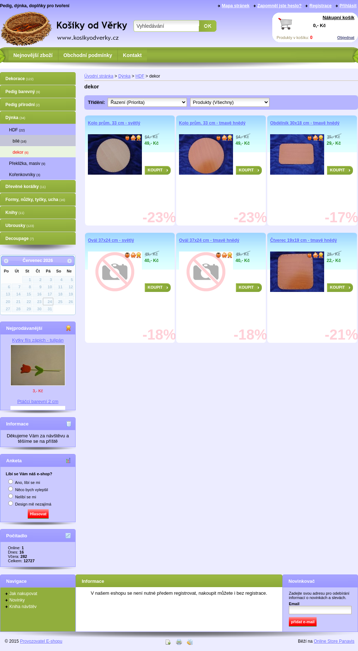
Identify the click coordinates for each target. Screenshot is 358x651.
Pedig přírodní (22, 104)
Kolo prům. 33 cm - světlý (114, 123)
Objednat (345, 37)
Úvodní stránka (98, 76)
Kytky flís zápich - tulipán (37, 340)
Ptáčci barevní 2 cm (37, 401)
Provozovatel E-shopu (41, 641)
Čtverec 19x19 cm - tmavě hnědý (303, 240)
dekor (20, 152)
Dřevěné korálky (25, 186)
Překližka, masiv (27, 163)
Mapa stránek (236, 5)
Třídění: (98, 102)
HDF (17, 129)
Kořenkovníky (24, 174)
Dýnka (15, 117)
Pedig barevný (22, 91)
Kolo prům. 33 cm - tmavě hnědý (212, 123)
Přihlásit (348, 5)
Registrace (320, 5)
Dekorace (19, 78)
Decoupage (19, 238)
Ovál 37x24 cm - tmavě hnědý (209, 240)
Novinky (17, 600)
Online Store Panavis (334, 641)
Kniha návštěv (22, 606)
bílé (19, 141)
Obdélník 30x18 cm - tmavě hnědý (305, 123)
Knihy (14, 212)
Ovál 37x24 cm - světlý (111, 240)
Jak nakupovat (23, 593)
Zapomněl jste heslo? (280, 5)
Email (294, 604)
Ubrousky (19, 225)
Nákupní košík (338, 17)
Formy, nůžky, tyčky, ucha (35, 199)
